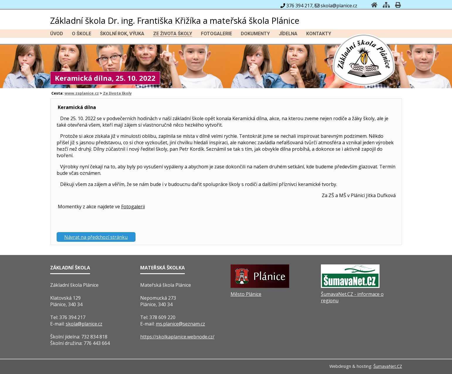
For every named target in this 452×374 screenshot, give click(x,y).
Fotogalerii (133, 206)
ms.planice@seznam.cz (180, 324)
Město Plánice (246, 294)
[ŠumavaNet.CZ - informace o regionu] (350, 286)
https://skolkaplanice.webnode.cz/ (177, 336)
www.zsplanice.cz (82, 93)
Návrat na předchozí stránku (96, 237)
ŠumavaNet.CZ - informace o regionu (352, 297)
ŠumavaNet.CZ (387, 366)
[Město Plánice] (260, 286)
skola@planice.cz (84, 324)
